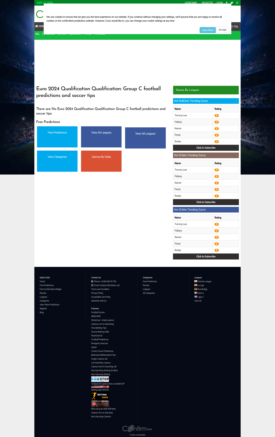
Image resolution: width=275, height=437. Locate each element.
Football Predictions (100, 339)
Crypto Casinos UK (99, 359)
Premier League (202, 281)
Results (43, 293)
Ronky (178, 141)
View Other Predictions (49, 304)
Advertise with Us (98, 301)
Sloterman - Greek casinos (102, 320)
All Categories (149, 293)
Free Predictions (47, 285)
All (37, 33)
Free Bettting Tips (98, 328)
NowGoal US (96, 335)
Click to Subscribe (205, 147)
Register (43, 308)
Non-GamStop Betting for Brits (104, 370)
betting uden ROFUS (100, 394)
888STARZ (96, 316)
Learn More (208, 30)
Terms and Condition (100, 289)
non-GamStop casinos (101, 363)
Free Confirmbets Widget (50, 289)
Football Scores (98, 312)
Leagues (43, 297)
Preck (177, 135)
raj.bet (94, 347)
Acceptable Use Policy (101, 297)
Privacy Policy (97, 293)
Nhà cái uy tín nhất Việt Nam (103, 409)
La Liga (199, 285)
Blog (42, 312)
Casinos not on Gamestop (102, 324)
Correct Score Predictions (102, 351)
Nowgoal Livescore (99, 343)
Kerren (178, 128)
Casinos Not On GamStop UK (104, 366)
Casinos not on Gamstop (102, 412)
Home (40, 26)
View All (197, 301)
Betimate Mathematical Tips (103, 355)
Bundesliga (200, 289)
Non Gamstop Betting (100, 377)
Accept (222, 29)
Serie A (199, 293)
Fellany (178, 122)
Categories (44, 301)
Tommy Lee (181, 115)
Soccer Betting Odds (100, 332)
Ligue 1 (199, 297)
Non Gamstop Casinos (101, 416)
